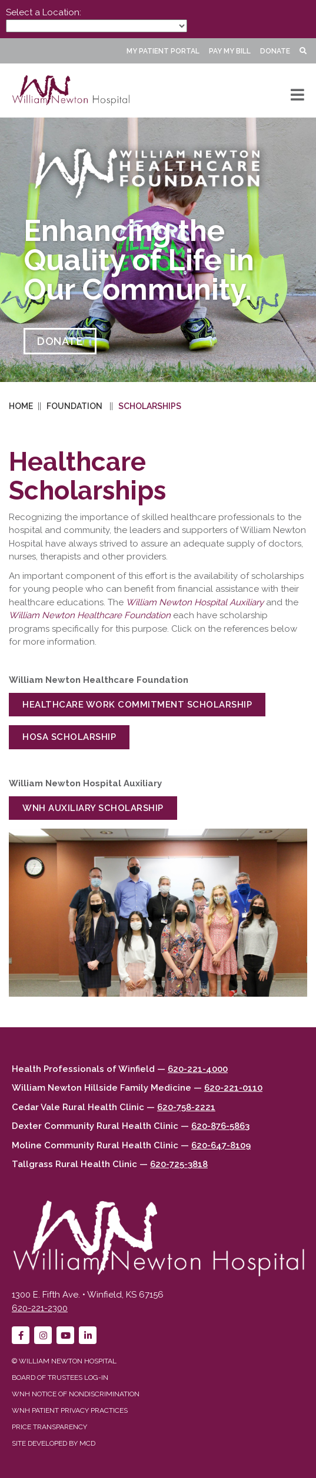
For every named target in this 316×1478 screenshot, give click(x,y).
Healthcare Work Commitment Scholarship (137, 704)
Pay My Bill (230, 51)
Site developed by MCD (53, 1443)
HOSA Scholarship (69, 737)
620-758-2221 (186, 1107)
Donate (275, 51)
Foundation (74, 406)
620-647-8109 (221, 1145)
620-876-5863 (220, 1126)
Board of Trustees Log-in (60, 1377)
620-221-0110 (233, 1087)
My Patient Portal (163, 51)
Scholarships (149, 406)
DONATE (60, 341)
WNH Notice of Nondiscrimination (75, 1394)
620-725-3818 (179, 1164)
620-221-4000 (198, 1069)
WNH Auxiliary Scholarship (93, 808)
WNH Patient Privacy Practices (70, 1410)
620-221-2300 (40, 1308)
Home (21, 406)
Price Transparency (49, 1427)
